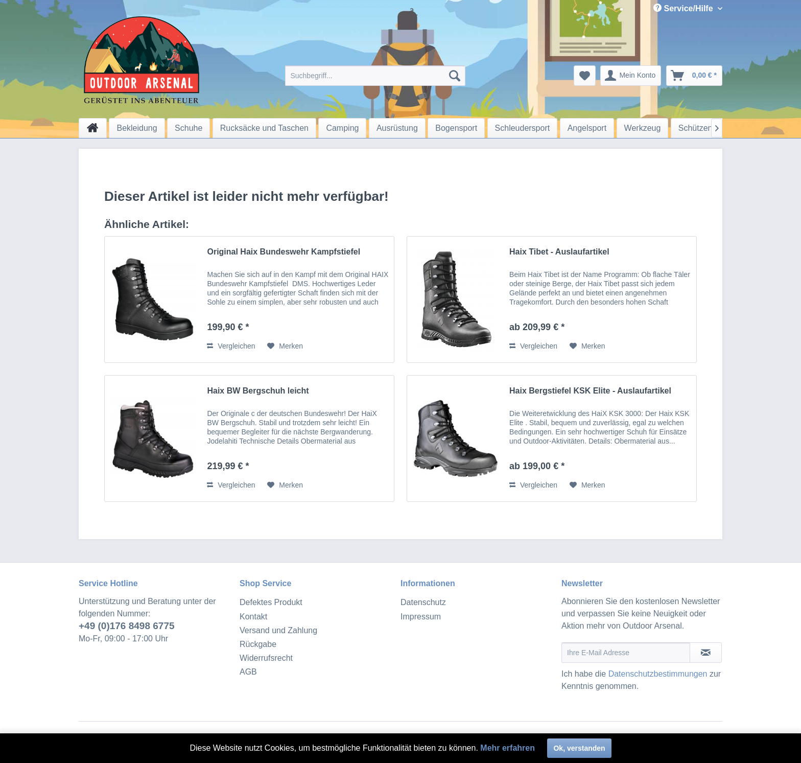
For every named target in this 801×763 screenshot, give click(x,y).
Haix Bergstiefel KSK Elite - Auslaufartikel (590, 390)
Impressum (420, 616)
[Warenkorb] (694, 75)
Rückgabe (258, 644)
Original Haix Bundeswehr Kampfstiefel (283, 251)
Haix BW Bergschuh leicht (258, 390)
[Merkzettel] (585, 75)
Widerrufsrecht (266, 658)
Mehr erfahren (507, 748)
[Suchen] (454, 75)
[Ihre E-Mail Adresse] (625, 652)
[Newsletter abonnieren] (706, 652)
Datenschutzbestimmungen (658, 673)
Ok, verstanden (579, 748)
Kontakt (253, 616)
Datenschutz (423, 602)
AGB (248, 671)
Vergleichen (231, 346)
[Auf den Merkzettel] (285, 346)
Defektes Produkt (271, 602)
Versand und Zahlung (278, 630)
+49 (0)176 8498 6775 (127, 625)
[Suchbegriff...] (375, 75)
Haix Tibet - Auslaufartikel (559, 251)
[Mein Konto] (630, 75)
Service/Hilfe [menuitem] (684, 8)
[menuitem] (375, 75)
